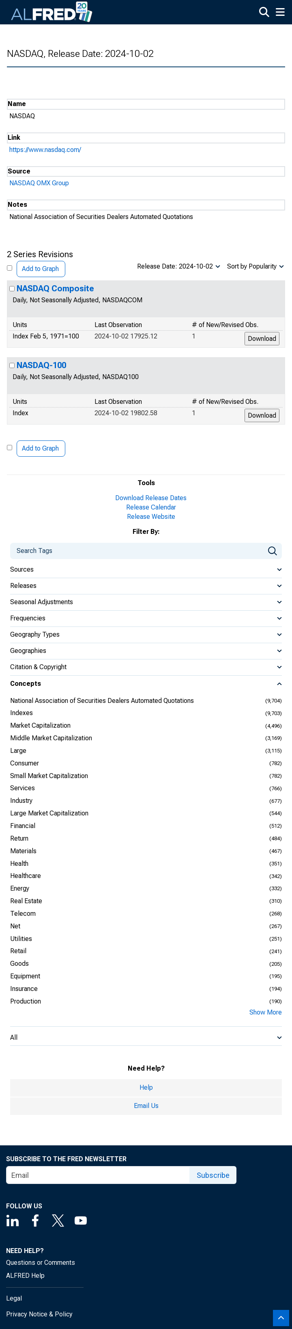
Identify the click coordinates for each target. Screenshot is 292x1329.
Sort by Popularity (252, 266)
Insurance (24, 989)
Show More (265, 1012)
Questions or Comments (40, 1262)
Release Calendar (151, 507)
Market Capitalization (40, 725)
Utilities (21, 939)
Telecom (23, 913)
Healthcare (25, 876)
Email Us (146, 1106)
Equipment (25, 976)
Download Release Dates (151, 498)
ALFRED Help (25, 1275)
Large (18, 750)
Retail (18, 951)
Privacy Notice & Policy (39, 1314)
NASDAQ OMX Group (39, 183)
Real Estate (26, 901)
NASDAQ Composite (55, 288)
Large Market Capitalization (49, 813)
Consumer (24, 763)
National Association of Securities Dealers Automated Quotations (102, 701)
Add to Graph (40, 269)
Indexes (21, 713)
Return (19, 838)
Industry (21, 800)
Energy (19, 888)
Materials (23, 851)
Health (19, 863)
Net (15, 926)
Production (25, 1001)
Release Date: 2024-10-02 (175, 266)
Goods (19, 963)
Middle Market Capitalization (51, 738)
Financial (22, 826)
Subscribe (213, 1175)
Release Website (151, 516)
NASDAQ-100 (41, 365)
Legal (14, 1298)
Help (146, 1087)
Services (22, 788)
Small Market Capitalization (49, 776)
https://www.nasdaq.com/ (45, 150)
